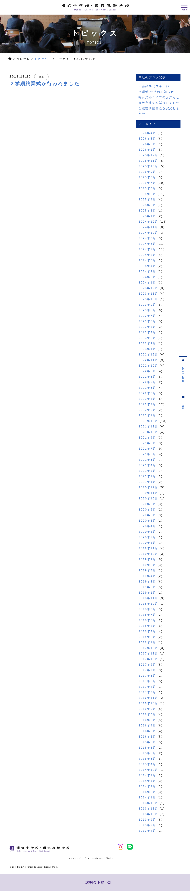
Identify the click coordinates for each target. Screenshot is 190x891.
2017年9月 (147, 664)
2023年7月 (147, 315)
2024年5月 (147, 260)
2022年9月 (147, 371)
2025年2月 (147, 210)
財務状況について (113, 858)
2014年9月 (147, 775)
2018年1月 (147, 642)
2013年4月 (147, 830)
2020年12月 (148, 487)
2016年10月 (148, 703)
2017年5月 (147, 681)
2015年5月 (147, 758)
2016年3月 (147, 731)
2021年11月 (148, 426)
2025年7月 (147, 182)
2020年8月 (147, 509)
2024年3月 (147, 271)
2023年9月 (147, 304)
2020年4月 (147, 526)
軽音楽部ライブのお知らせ (159, 97)
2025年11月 (148, 160)
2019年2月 (147, 587)
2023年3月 (147, 338)
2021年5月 (147, 459)
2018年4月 (147, 631)
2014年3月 (147, 786)
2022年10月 (148, 365)
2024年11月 (148, 227)
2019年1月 (147, 592)
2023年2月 (147, 343)
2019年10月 (148, 553)
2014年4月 (147, 780)
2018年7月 (147, 614)
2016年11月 (148, 697)
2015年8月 (147, 747)
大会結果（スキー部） (155, 86)
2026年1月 (147, 149)
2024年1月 (147, 282)
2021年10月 (148, 432)
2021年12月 (148, 421)
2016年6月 (147, 714)
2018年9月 (147, 609)
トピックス (43, 58)
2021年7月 (147, 448)
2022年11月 (148, 360)
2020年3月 (147, 531)
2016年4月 (147, 725)
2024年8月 (147, 243)
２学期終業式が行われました (45, 83)
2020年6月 (147, 515)
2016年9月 (147, 708)
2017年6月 (147, 675)
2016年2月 (147, 736)
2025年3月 (147, 205)
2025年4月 (147, 199)
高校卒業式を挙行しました (159, 102)
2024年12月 (148, 221)
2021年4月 (147, 465)
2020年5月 (147, 520)
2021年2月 (147, 476)
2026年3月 (147, 138)
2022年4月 (147, 398)
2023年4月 (147, 332)
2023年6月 (147, 321)
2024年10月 (148, 232)
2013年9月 (147, 819)
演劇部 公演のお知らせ (156, 91)
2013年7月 (147, 825)
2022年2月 (147, 409)
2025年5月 (147, 194)
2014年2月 (147, 792)
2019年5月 (147, 570)
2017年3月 (147, 692)
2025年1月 (147, 216)
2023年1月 (147, 349)
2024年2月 (147, 277)
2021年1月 (147, 481)
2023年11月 (148, 293)
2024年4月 (147, 266)
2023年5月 (147, 326)
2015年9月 (147, 742)
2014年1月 (147, 797)
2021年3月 (147, 470)
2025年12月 (148, 155)
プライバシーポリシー (93, 858)
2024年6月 (147, 254)
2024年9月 (147, 238)
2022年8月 (147, 376)
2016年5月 (147, 720)
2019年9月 (147, 559)
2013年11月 (148, 808)
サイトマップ (74, 858)
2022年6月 (147, 387)
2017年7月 (147, 670)
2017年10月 (148, 659)
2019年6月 (147, 565)
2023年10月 (148, 299)
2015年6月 (147, 753)
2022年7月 (147, 382)
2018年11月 (148, 598)
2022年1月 (147, 415)
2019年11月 (148, 548)
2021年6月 (147, 454)
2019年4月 (147, 576)
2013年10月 (148, 814)
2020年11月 (148, 493)
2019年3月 (147, 581)
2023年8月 (147, 310)
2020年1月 (147, 542)
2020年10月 (148, 498)
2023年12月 (148, 288)
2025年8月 (147, 177)
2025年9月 (147, 171)
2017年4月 (147, 686)
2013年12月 (148, 803)
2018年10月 (148, 603)
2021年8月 (147, 443)
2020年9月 (147, 504)
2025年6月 (147, 188)
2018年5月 (147, 625)
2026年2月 (147, 144)
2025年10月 (148, 166)
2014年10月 (148, 769)
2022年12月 (148, 354)
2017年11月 (148, 653)
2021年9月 (147, 437)
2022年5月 (147, 393)
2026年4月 (147, 133)
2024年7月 (147, 249)
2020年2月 (147, 537)
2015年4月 (147, 764)
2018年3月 (147, 637)
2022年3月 (147, 404)
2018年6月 (147, 620)
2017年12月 (148, 648)
